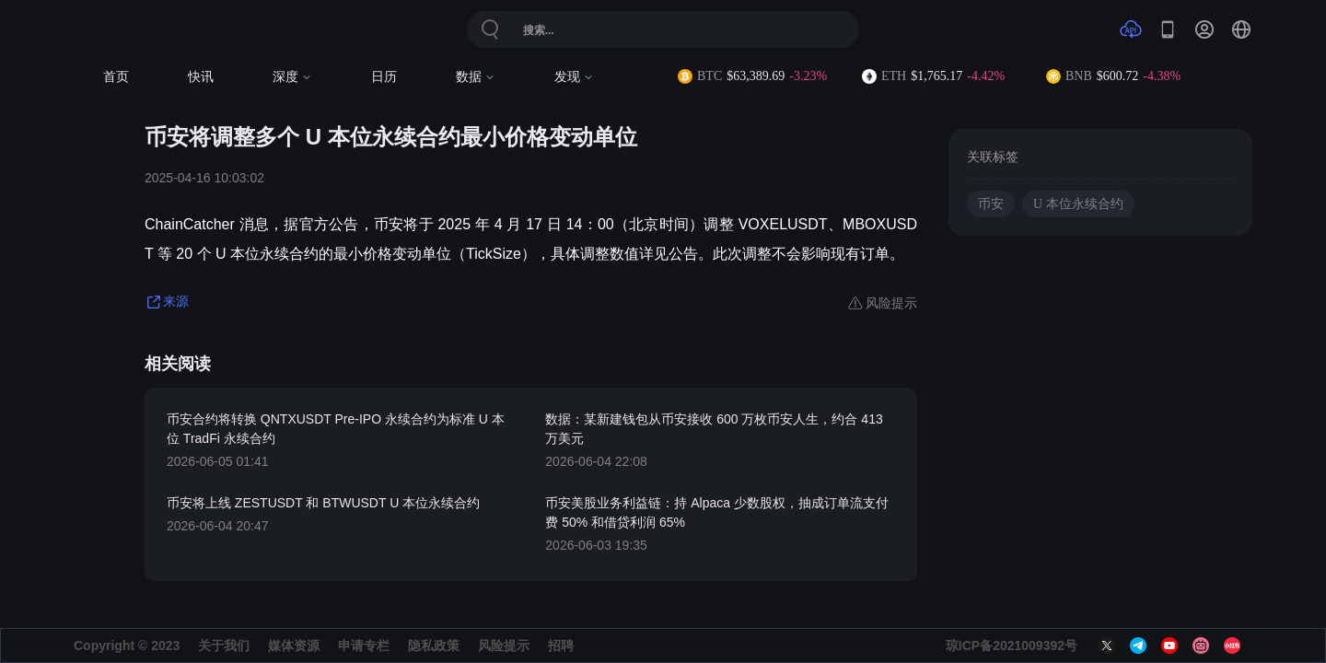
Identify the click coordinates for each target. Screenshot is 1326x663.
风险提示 (503, 645)
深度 (292, 77)
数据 (475, 77)
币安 (991, 204)
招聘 (561, 645)
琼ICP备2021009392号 (1011, 645)
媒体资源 (294, 645)
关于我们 (224, 645)
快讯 (201, 77)
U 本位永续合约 (1078, 204)
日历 (384, 77)
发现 (574, 77)
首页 (116, 77)
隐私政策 (433, 645)
